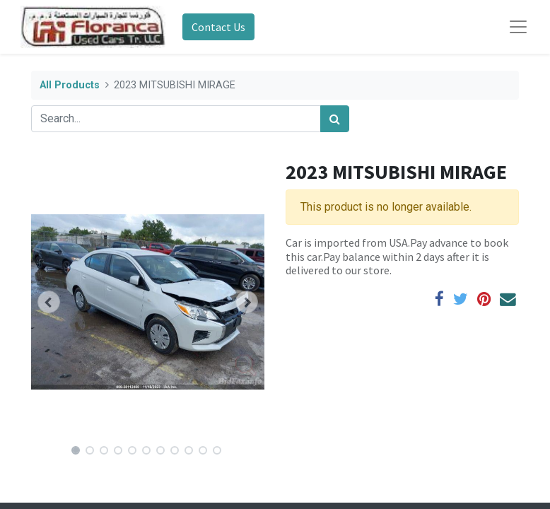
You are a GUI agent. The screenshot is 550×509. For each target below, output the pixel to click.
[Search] (334, 118)
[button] (48, 302)
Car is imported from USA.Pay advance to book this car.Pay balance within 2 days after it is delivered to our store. (397, 255)
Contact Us (218, 27)
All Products (70, 85)
